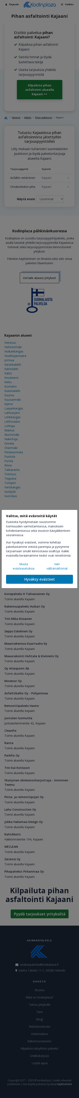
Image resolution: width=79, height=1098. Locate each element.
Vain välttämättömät (57, 566)
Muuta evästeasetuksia (23, 566)
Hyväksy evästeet (39, 579)
